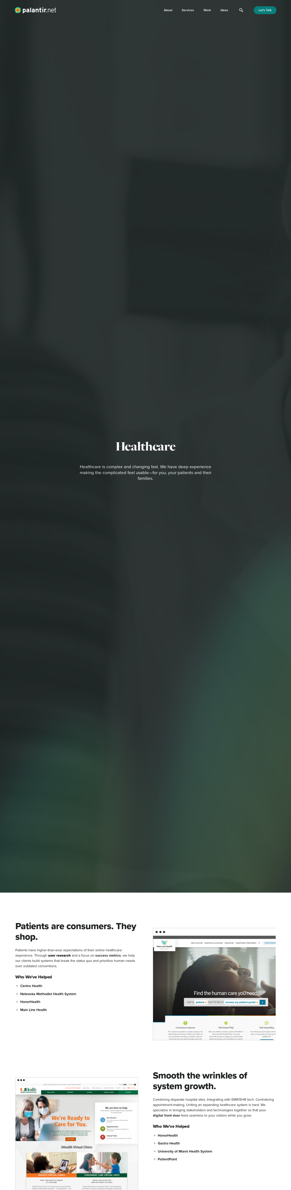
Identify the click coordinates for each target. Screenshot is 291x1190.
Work (207, 10)
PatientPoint (167, 1159)
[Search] (241, 10)
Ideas (224, 10)
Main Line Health (33, 1009)
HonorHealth (30, 1001)
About (168, 10)
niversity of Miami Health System (186, 1151)
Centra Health (31, 985)
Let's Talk (265, 10)
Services (188, 10)
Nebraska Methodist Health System (48, 993)
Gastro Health (169, 1143)
